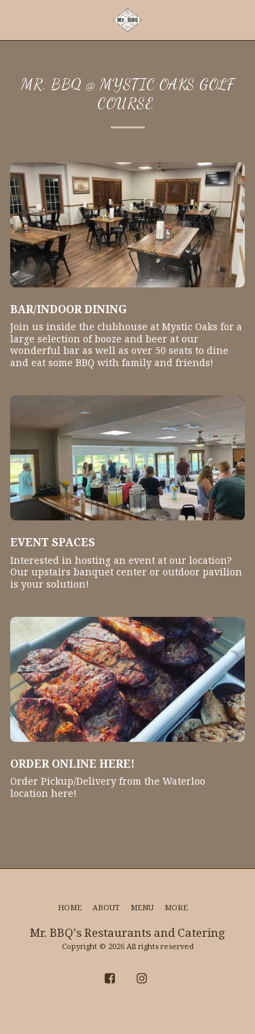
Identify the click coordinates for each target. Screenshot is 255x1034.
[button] (15, 19)
